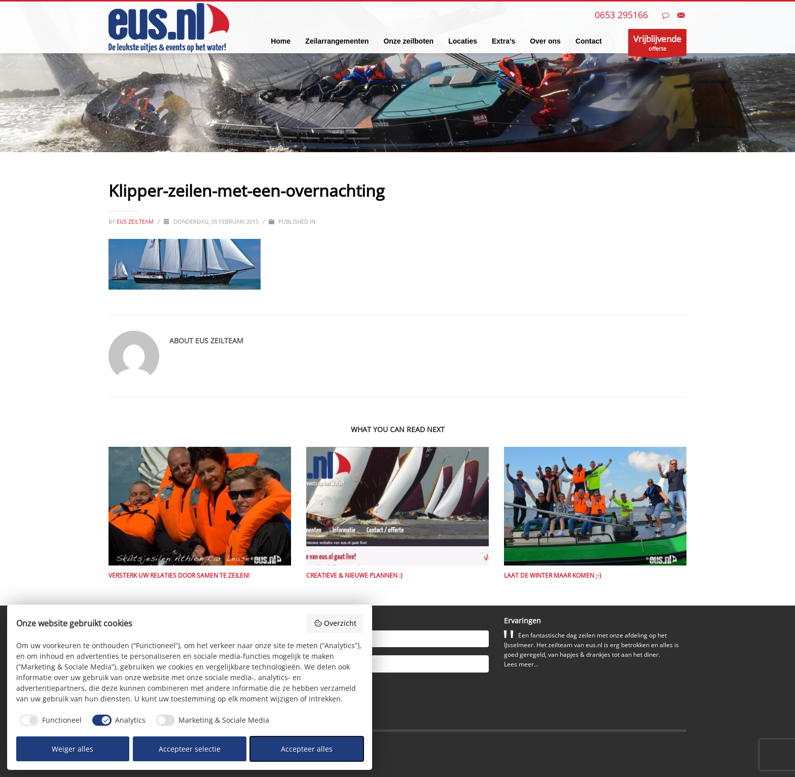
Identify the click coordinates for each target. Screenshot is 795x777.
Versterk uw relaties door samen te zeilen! (179, 575)
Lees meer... (521, 664)
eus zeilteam (136, 221)
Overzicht (335, 623)
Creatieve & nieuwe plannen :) (354, 575)
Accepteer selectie (190, 749)
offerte (657, 44)
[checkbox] (49, 720)
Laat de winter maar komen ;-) (552, 575)
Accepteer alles (307, 749)
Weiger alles (72, 749)
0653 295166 (621, 15)
